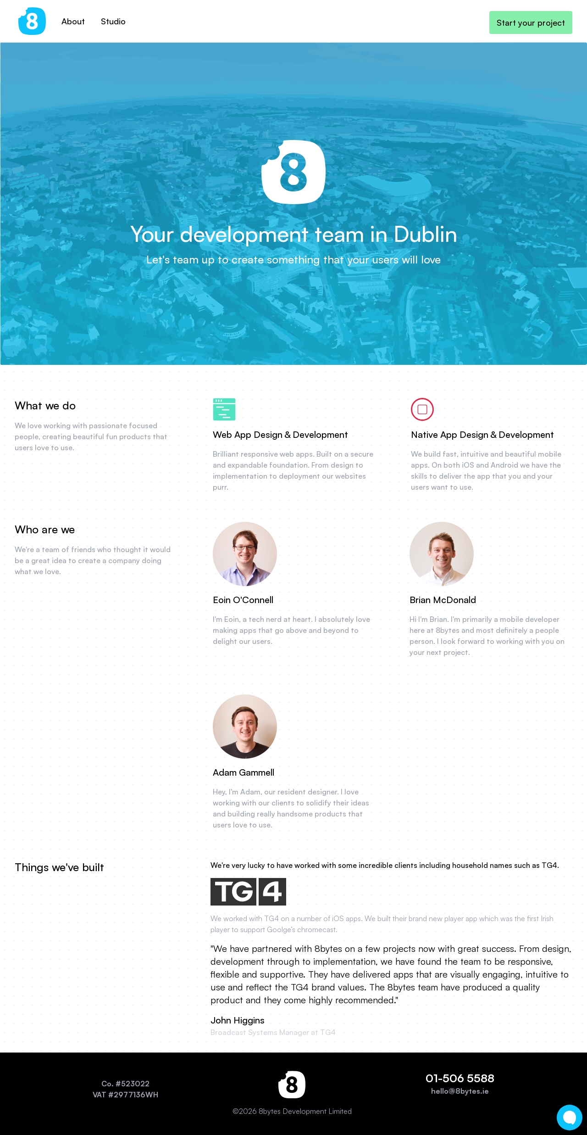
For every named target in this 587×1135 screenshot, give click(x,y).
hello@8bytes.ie (460, 1091)
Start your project (531, 22)
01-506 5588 (460, 1078)
